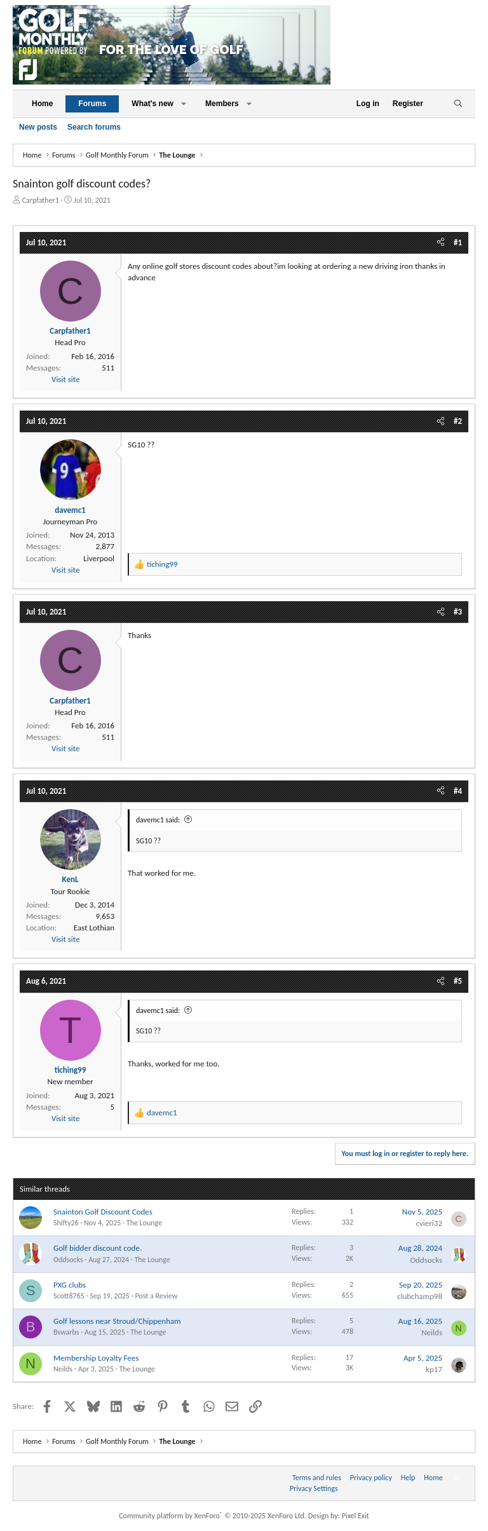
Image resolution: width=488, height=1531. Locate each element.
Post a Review (156, 1295)
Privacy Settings (314, 1488)
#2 (458, 421)
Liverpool (98, 558)
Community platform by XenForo (212, 1515)
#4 (458, 791)
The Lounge (144, 1222)
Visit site (65, 379)
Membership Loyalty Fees (96, 1358)
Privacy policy (371, 1477)
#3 (458, 611)
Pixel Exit (355, 1515)
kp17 (434, 1369)
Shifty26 (66, 1222)
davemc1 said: (158, 819)
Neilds (431, 1332)
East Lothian (94, 927)
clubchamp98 (419, 1296)
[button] (184, 103)
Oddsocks (68, 1259)
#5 (458, 981)
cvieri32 (429, 1223)
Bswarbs (66, 1332)
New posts (38, 127)
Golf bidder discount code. (97, 1248)
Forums (92, 103)
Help (408, 1477)
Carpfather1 (40, 200)
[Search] (458, 103)
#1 (458, 242)
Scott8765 (69, 1295)
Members (222, 103)
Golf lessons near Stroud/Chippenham (117, 1321)
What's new (152, 103)
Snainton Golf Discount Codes (102, 1211)
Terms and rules (316, 1477)
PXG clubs (69, 1284)
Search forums (94, 127)
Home (42, 103)
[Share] (440, 242)
